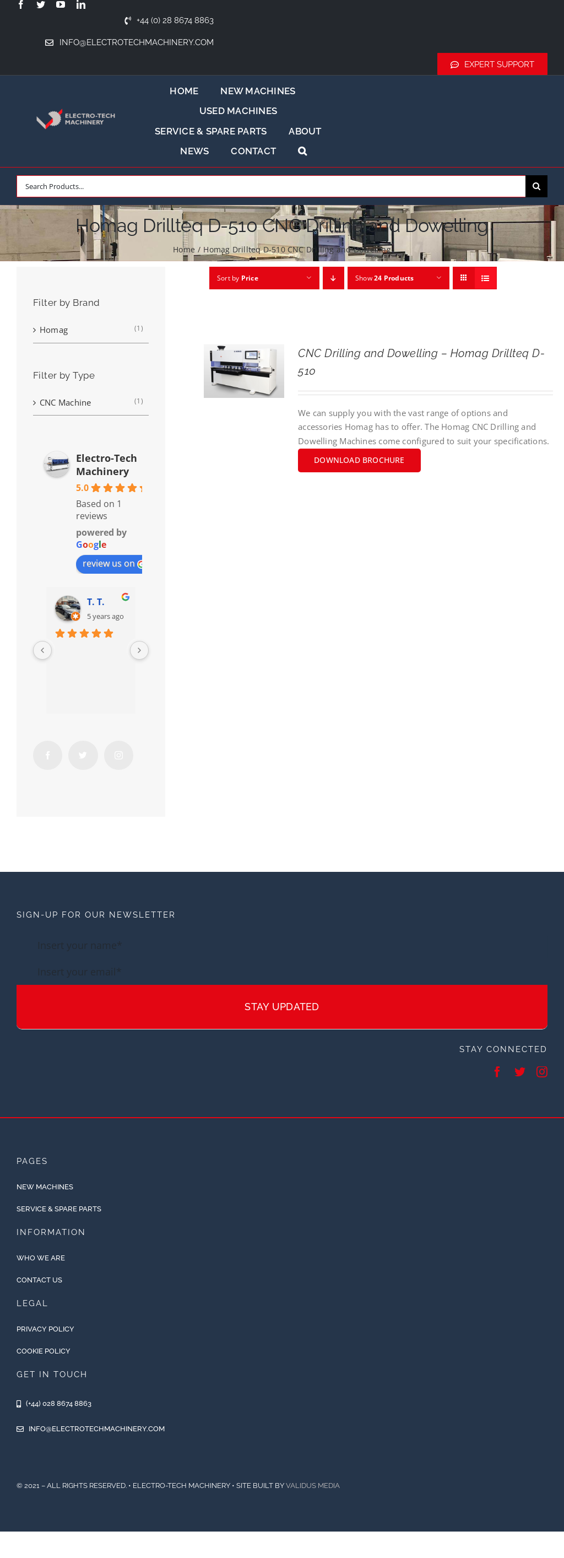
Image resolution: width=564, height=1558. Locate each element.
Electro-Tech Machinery (106, 464)
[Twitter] (82, 755)
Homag (54, 329)
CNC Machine (65, 402)
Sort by (237, 278)
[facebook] (21, 4)
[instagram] (541, 1071)
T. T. (96, 602)
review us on (114, 563)
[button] (302, 151)
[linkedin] (81, 4)
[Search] (536, 186)
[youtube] (60, 4)
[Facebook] (47, 755)
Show (384, 278)
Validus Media (313, 1485)
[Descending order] (333, 278)
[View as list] (485, 278)
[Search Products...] (271, 186)
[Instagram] (118, 755)
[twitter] (40, 4)
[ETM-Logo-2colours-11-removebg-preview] (76, 102)
